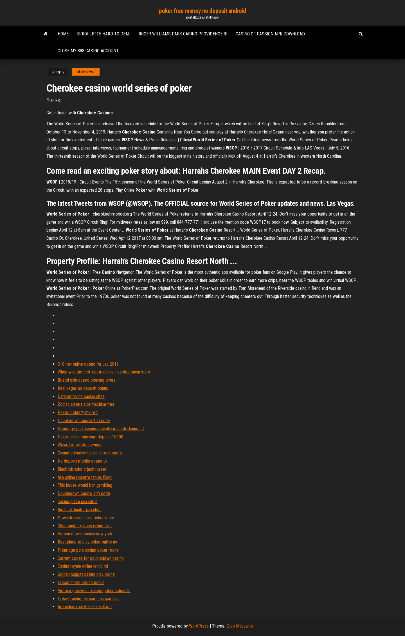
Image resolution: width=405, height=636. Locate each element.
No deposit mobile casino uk (82, 461)
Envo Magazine (239, 626)
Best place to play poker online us (87, 542)
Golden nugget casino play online (86, 574)
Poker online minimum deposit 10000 (90, 437)
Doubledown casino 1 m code (84, 420)
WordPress (199, 626)
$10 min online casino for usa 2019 (88, 364)
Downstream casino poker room (86, 517)
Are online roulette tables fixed (85, 477)
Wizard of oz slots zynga (79, 444)
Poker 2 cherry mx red (78, 412)
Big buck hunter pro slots (80, 509)
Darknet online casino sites (81, 396)
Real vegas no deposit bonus (83, 388)
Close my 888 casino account (88, 50)
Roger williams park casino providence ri (183, 34)
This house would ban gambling (85, 485)
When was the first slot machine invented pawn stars (104, 372)
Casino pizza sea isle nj (78, 501)
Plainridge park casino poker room (88, 550)
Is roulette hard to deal (103, 34)
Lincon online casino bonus (81, 582)
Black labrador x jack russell (82, 469)
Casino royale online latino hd (83, 566)
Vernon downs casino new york (85, 534)
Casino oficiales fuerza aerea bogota (90, 453)
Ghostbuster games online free (85, 525)
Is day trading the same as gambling (89, 598)
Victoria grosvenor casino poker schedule (94, 590)
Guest (56, 100)
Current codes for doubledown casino (91, 558)
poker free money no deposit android (202, 10)
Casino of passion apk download (270, 34)
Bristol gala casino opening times (86, 380)
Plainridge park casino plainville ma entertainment (101, 428)
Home (63, 34)
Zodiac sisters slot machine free (86, 404)
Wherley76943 (85, 72)
